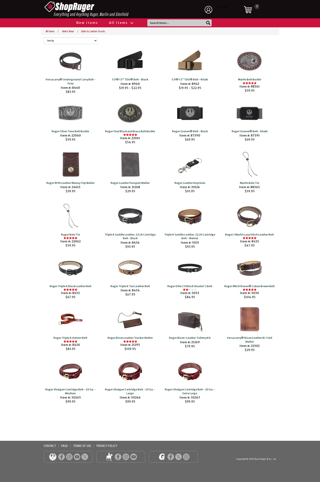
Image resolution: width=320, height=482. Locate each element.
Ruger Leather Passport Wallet (130, 183)
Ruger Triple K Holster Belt (70, 338)
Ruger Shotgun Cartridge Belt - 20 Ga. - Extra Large (190, 391)
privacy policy (107, 446)
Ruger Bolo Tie (70, 234)
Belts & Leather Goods (93, 31)
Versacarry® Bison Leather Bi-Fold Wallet (249, 339)
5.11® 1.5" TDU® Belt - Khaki (190, 79)
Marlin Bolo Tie (249, 183)
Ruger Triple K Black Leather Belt (70, 286)
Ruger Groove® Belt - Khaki (250, 131)
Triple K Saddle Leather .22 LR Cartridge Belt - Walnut (189, 236)
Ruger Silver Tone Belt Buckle (70, 131)
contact (50, 446)
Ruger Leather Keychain (189, 183)
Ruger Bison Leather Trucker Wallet (130, 338)
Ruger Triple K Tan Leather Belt (130, 286)
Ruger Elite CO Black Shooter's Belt (189, 286)
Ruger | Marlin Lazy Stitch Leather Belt (249, 234)
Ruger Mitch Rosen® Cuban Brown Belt (249, 286)
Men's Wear (68, 31)
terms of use (82, 446)
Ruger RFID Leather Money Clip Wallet (70, 183)
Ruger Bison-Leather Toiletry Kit (190, 338)
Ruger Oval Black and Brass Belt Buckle (130, 131)
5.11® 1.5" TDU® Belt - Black (130, 79)
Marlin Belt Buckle (249, 79)
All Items (121, 23)
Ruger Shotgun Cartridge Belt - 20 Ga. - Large (130, 391)
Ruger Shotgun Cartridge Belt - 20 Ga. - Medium (70, 391)
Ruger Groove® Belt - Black (190, 131)
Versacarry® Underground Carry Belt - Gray (71, 81)
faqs (64, 446)
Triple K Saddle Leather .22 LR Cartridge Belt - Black (130, 236)
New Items (87, 23)
